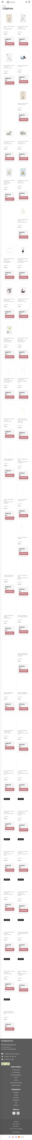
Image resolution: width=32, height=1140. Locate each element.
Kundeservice (16, 1070)
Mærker (16, 1105)
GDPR (16, 1077)
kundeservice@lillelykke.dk (8, 1049)
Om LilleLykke (16, 1072)
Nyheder (16, 1097)
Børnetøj (16, 1092)
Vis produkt (9, 43)
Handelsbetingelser (16, 1075)
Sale (16, 1102)
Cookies (16, 1080)
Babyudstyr (16, 1100)
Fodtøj (16, 1095)
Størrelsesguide (16, 1085)
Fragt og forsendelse (16, 1082)
